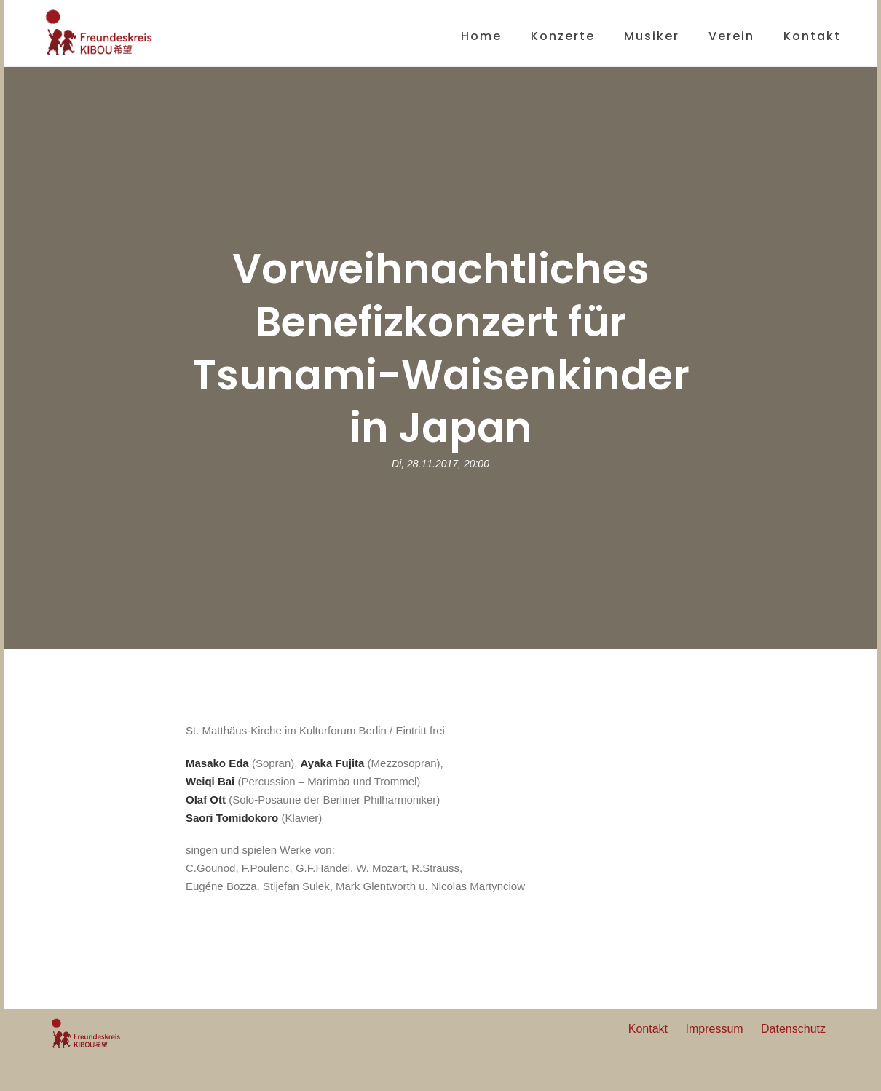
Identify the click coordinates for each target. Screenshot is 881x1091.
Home (481, 36)
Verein (731, 36)
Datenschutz (793, 1029)
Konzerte (563, 36)
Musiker (651, 36)
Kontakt (812, 36)
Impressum (714, 1029)
